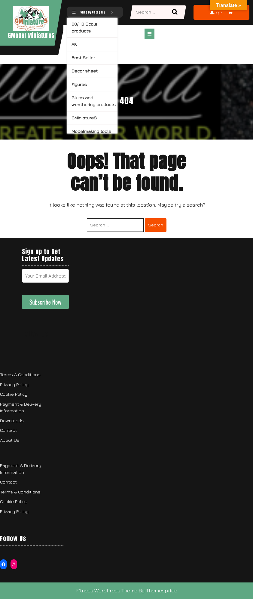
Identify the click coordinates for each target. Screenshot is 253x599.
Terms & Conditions (20, 374)
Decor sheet (85, 70)
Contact (8, 430)
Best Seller (83, 57)
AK (74, 44)
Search (175, 12)
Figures (79, 84)
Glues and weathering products (94, 101)
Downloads (12, 420)
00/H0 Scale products (84, 27)
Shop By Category (92, 12)
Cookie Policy (13, 394)
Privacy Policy (14, 384)
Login (216, 12)
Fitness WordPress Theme (106, 591)
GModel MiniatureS (31, 35)
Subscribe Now (45, 301)
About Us (10, 440)
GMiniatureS (84, 117)
